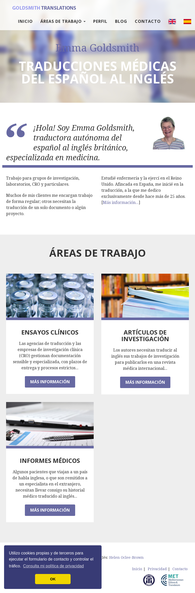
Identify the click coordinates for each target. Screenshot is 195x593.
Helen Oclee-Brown (126, 557)
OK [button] (53, 579)
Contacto (148, 25)
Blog (121, 25)
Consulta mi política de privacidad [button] (53, 566)
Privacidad (157, 569)
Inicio (25, 25)
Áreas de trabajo (63, 25)
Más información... (121, 202)
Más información (50, 382)
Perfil (100, 25)
